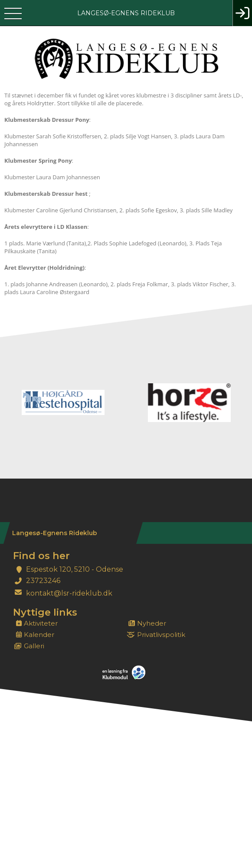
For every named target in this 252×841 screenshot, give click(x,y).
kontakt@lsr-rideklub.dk (69, 593)
